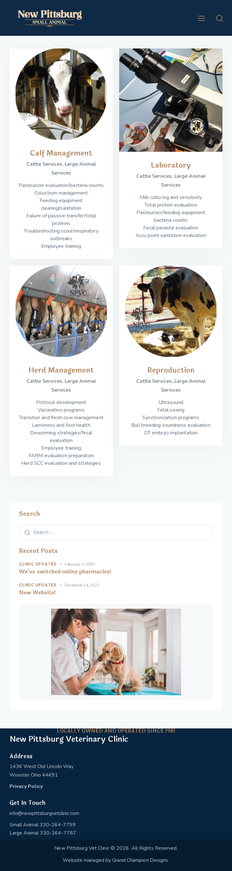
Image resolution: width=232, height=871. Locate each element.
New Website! (37, 592)
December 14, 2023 (82, 585)
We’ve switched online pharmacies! (65, 571)
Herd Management (61, 370)
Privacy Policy (26, 786)
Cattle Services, (46, 164)
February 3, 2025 (80, 564)
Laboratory (171, 165)
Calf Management (61, 153)
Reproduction (171, 370)
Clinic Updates (38, 564)
